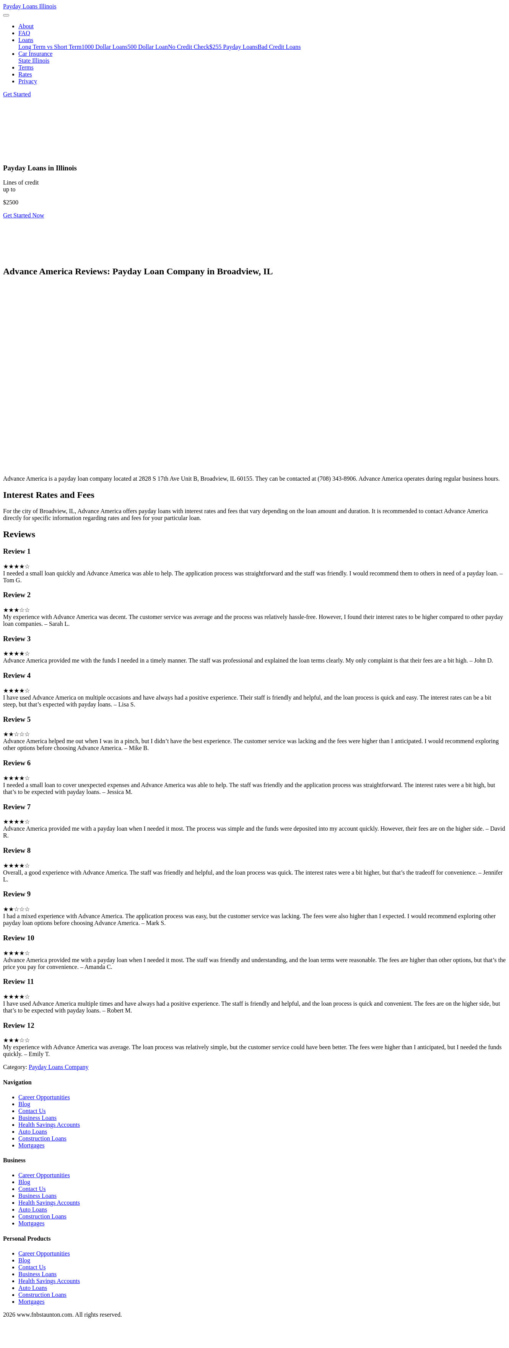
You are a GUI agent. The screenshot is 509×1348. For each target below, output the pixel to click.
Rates (25, 74)
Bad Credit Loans (279, 47)
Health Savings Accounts (49, 1124)
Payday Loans (30, 6)
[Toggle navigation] (6, 15)
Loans (25, 40)
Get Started (17, 94)
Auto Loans (32, 1131)
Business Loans (37, 1118)
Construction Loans (42, 1138)
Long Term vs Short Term (49, 47)
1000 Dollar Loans (104, 47)
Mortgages (31, 1145)
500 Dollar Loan (147, 47)
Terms (26, 67)
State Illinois (33, 60)
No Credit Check (188, 47)
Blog (24, 1104)
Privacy (27, 81)
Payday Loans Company (58, 1067)
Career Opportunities (44, 1097)
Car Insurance (35, 53)
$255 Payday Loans (233, 47)
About (26, 26)
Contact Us (32, 1111)
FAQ (24, 33)
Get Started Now (23, 215)
